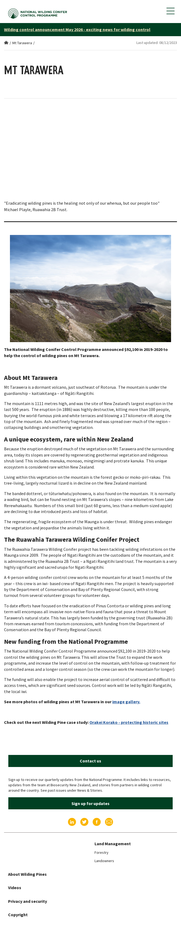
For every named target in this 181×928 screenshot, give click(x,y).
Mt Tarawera (22, 42)
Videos (14, 887)
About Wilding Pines (27, 874)
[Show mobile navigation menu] (170, 11)
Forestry (101, 852)
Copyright (18, 914)
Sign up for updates (90, 803)
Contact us (90, 761)
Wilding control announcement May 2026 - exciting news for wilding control (77, 29)
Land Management (113, 843)
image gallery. (126, 701)
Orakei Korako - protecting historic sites (128, 722)
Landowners (104, 860)
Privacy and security (27, 901)
